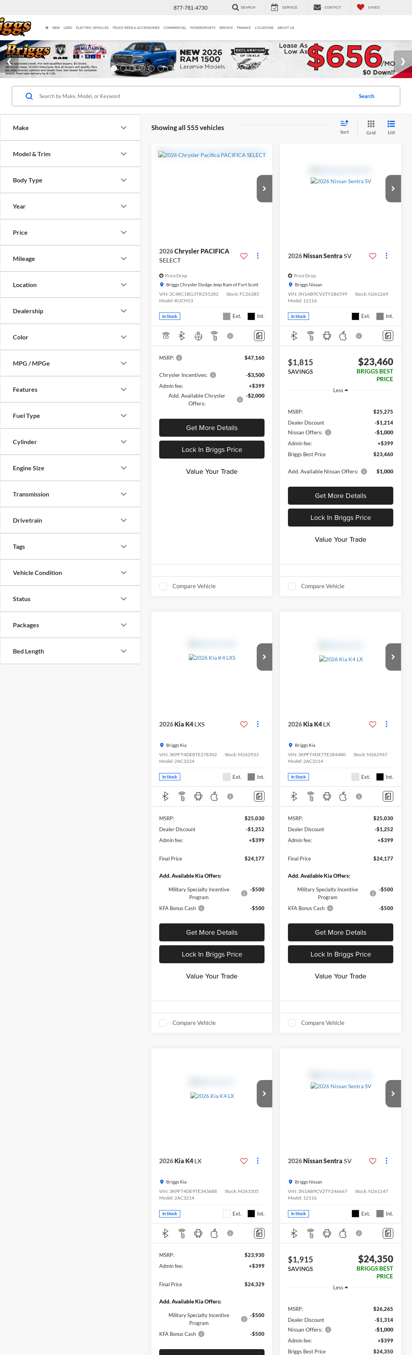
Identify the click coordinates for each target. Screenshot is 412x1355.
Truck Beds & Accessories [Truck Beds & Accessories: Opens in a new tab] (136, 27)
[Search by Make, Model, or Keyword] (195, 109)
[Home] (46, 27)
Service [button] (226, 27)
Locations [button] (264, 27)
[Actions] (258, 268)
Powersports (202, 27)
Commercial (174, 27)
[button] (264, 201)
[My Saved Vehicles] (368, 7)
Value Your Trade (212, 484)
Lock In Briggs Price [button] (212, 462)
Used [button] (68, 27)
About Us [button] (285, 27)
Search (366, 109)
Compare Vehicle (194, 598)
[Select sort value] (346, 140)
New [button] (56, 27)
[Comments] (259, 348)
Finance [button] (244, 27)
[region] (340, 453)
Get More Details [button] (212, 440)
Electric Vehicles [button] (92, 27)
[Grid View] (369, 141)
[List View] (391, 141)
